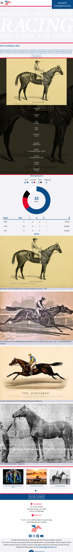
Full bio (36, 56)
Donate (62, 2)
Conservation (62, 5)
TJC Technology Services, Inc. (46, 547)
